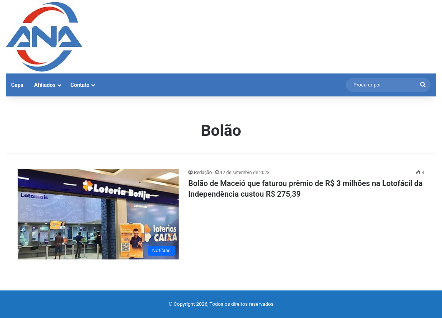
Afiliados (45, 85)
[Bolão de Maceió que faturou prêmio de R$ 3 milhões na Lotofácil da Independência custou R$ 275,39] (98, 214)
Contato (80, 85)
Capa (17, 85)
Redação (203, 172)
